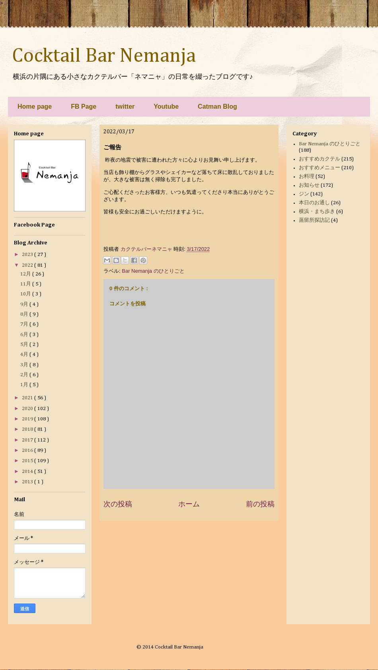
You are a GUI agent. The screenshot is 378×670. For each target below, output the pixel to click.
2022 (28, 265)
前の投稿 (260, 504)
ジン (304, 194)
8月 (24, 314)
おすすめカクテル (319, 159)
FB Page (83, 106)
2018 (28, 429)
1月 (24, 384)
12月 (26, 274)
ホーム (189, 504)
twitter (124, 106)
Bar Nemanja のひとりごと (153, 271)
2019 (28, 419)
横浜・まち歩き (317, 211)
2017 (28, 440)
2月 (24, 374)
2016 (28, 450)
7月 (24, 324)
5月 (24, 344)
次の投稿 (117, 504)
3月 (24, 364)
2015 (28, 460)
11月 (26, 284)
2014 (28, 471)
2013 (28, 481)
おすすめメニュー (319, 167)
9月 (24, 304)
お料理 (306, 176)
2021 (28, 397)
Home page (35, 106)
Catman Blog (217, 106)
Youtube (166, 106)
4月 (24, 354)
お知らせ (309, 185)
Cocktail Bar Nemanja (104, 56)
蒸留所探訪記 (314, 220)
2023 (28, 254)
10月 (26, 294)
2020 (28, 408)
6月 (24, 334)
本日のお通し (314, 202)
